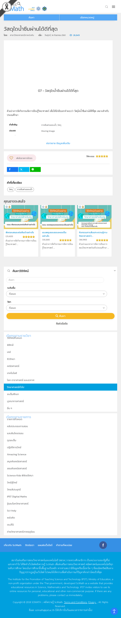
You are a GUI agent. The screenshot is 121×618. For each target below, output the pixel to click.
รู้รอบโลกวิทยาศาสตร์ (17, 503)
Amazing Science (16, 454)
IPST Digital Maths (17, 496)
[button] (113, 6)
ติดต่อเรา (29, 545)
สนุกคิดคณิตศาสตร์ (17, 461)
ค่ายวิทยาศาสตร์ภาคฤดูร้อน (21, 531)
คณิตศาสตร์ (13, 366)
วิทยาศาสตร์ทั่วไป (15, 387)
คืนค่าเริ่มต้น (60, 323)
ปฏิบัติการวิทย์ (14, 447)
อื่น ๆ (9, 408)
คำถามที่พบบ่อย (64, 545)
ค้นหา (60, 316)
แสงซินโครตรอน (15, 433)
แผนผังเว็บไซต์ (45, 545)
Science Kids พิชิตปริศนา (20, 475)
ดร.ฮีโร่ (10, 524)
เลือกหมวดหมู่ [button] (87, 17)
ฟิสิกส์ (10, 345)
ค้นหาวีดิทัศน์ (21, 271)
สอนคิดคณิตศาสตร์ (17, 468)
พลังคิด (11, 517)
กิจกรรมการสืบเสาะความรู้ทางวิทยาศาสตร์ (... (93, 234)
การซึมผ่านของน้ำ (24, 189)
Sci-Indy (11, 510)
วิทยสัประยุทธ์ (14, 489)
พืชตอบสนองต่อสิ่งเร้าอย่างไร (20, 232)
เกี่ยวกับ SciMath (12, 545)
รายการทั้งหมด (14, 419)
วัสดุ (11, 189)
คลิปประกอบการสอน (17, 426)
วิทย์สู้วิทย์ (12, 482)
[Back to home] (13, 6)
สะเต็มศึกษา (13, 394)
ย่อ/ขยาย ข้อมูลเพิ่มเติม (58, 143)
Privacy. (92, 602)
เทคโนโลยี (12, 373)
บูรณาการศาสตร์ (15, 401)
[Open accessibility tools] (114, 611)
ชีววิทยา (11, 359)
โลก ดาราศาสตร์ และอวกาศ (20, 380)
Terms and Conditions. (75, 602)
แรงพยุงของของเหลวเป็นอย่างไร (54, 234)
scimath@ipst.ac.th (45, 610)
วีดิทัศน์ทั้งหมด (14, 338)
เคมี (9, 352)
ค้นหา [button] (31, 17)
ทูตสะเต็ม (11, 440)
